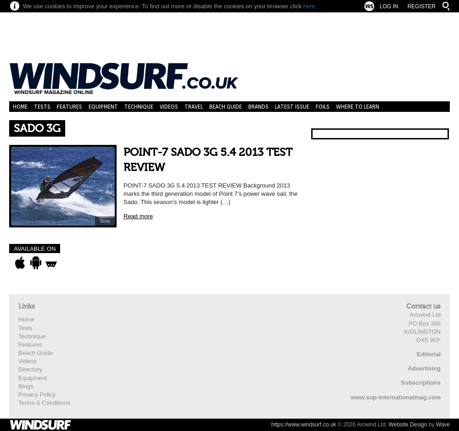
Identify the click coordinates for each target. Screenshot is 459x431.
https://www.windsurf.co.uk (303, 424)
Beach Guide (225, 106)
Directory (30, 369)
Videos (169, 106)
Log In (389, 6)
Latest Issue (292, 106)
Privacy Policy (37, 394)
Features (69, 106)
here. (310, 6)
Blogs (26, 386)
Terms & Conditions (44, 402)
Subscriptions (421, 382)
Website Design (408, 424)
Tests (42, 106)
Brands (258, 106)
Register (422, 6)
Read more (138, 216)
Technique (138, 106)
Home (20, 106)
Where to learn (357, 106)
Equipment (103, 106)
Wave (443, 424)
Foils (323, 106)
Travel (194, 106)
